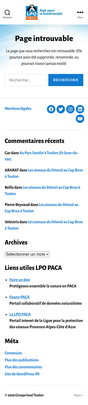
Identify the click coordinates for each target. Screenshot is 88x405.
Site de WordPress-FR (22, 374)
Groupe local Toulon (29, 395)
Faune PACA (19, 297)
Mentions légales (18, 109)
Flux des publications (21, 360)
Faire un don (19, 280)
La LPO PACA (20, 314)
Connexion (13, 353)
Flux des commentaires (23, 367)
